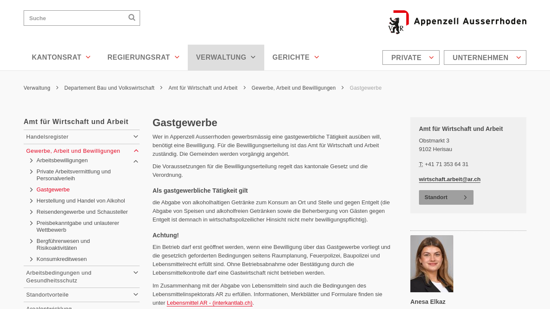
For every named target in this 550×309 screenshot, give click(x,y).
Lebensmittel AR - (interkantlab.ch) (209, 303)
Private (412, 57)
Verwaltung (226, 57)
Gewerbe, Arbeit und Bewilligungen (298, 88)
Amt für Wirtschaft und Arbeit (207, 88)
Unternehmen (487, 57)
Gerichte (295, 57)
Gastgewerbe (366, 88)
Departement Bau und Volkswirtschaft (113, 88)
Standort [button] (436, 197)
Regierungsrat (143, 57)
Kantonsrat (61, 57)
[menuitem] (412, 57)
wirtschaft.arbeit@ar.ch (449, 179)
